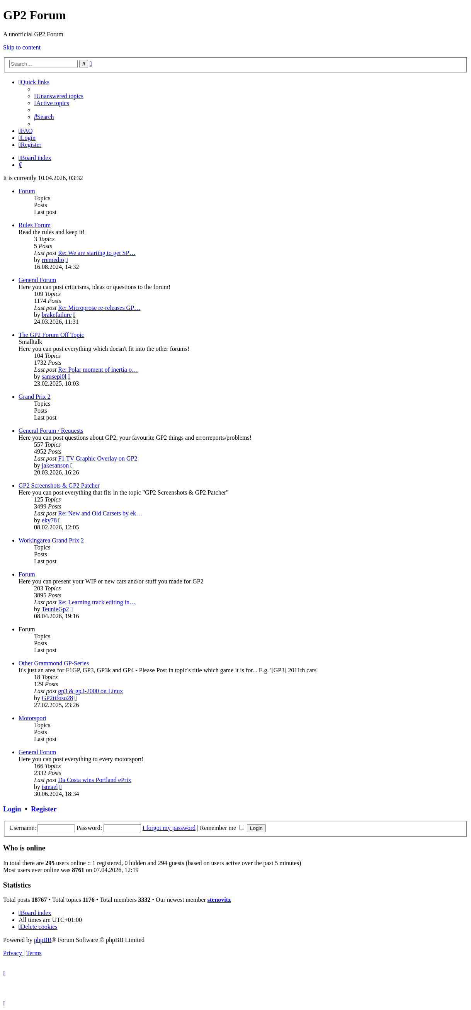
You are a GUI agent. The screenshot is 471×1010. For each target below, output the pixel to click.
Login (12, 809)
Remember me (222, 828)
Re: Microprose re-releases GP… (99, 307)
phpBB (42, 940)
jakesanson (55, 465)
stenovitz (219, 899)
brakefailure (56, 314)
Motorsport (32, 718)
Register (43, 809)
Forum (27, 191)
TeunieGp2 (55, 609)
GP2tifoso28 (57, 698)
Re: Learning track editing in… (97, 602)
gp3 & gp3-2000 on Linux (90, 691)
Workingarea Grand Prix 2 (51, 540)
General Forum (37, 280)
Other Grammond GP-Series (54, 663)
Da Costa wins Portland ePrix (94, 780)
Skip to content (22, 47)
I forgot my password (169, 828)
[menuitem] (58, 96)
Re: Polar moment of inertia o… (98, 369)
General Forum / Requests (51, 430)
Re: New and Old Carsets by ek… (100, 513)
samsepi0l (54, 376)
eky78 (49, 520)
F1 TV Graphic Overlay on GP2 (97, 458)
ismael (50, 787)
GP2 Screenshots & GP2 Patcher (59, 485)
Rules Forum (35, 225)
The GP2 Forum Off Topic (51, 335)
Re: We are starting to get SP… (96, 253)
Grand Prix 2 (35, 396)
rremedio (53, 260)
